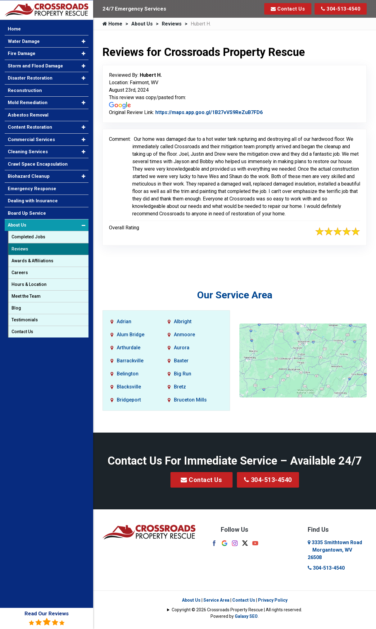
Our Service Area (234, 295)
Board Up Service (27, 213)
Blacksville (129, 387)
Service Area (216, 600)
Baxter (181, 361)
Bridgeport (129, 400)
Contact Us (288, 9)
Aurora (181, 348)
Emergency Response (32, 188)
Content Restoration (30, 127)
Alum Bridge (130, 334)
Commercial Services (31, 139)
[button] (83, 41)
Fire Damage (21, 53)
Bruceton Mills (190, 400)
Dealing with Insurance (33, 200)
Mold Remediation (28, 102)
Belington (127, 374)
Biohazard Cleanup (29, 176)
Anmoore (184, 334)
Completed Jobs (28, 236)
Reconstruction (25, 90)
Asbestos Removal (28, 114)
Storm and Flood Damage (35, 65)
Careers (19, 272)
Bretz (180, 387)
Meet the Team (26, 295)
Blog (16, 307)
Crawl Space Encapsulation (38, 164)
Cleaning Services (28, 151)
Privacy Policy (273, 600)
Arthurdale (128, 348)
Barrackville (130, 361)
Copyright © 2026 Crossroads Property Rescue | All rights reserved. (237, 609)
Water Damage (24, 41)
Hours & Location (29, 284)
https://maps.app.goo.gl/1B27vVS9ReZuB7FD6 (209, 112)
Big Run (182, 374)
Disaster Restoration (30, 77)
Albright (183, 321)
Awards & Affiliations (32, 260)
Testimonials (24, 319)
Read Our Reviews (47, 618)
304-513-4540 (340, 9)
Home (112, 24)
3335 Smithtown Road (335, 549)
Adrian (124, 321)
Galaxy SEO (246, 616)
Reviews (172, 24)
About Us (142, 24)
